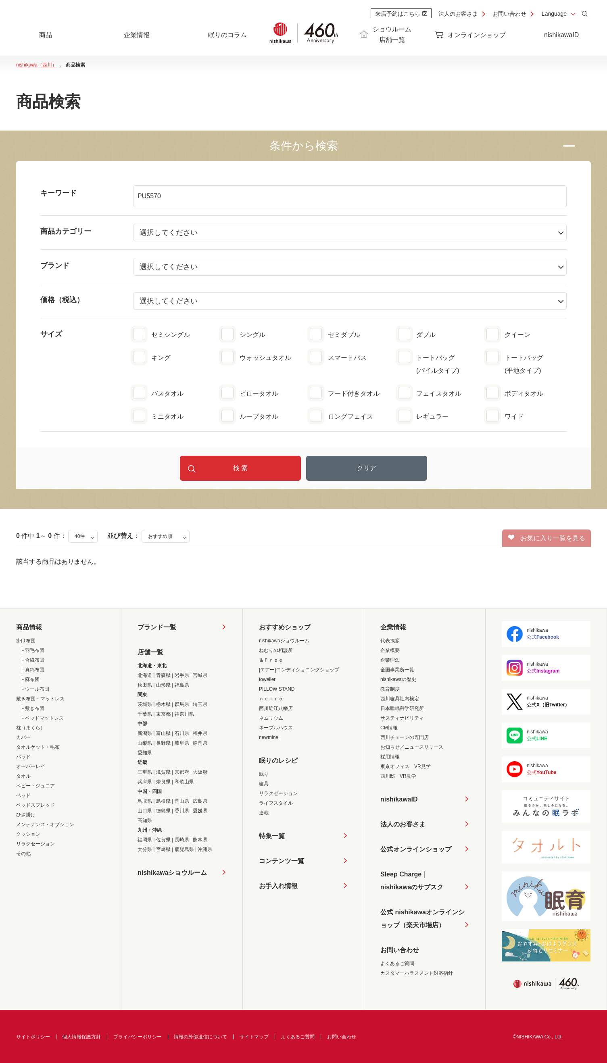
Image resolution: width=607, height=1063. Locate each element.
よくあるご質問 (397, 963)
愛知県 (145, 753)
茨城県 (145, 704)
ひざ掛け (25, 815)
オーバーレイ (30, 766)
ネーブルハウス (276, 728)
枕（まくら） (30, 728)
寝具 (264, 784)
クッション (28, 834)
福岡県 (145, 840)
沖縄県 (205, 849)
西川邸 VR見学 (398, 776)
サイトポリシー (33, 1037)
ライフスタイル (276, 803)
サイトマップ (254, 1037)
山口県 (145, 811)
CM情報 (389, 728)
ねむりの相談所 (276, 650)
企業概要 (390, 650)
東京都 (163, 714)
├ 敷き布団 (32, 708)
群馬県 (182, 704)
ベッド (23, 795)
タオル (23, 776)
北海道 (145, 675)
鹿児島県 (184, 849)
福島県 (182, 685)
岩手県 (182, 675)
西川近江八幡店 (276, 708)
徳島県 (163, 811)
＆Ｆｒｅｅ (271, 660)
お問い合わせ (509, 13)
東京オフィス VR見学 (405, 766)
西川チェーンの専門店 (404, 737)
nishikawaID (561, 34)
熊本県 (200, 840)
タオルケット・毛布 (38, 747)
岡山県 (182, 801)
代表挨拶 (390, 641)
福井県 (200, 733)
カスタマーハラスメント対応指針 (416, 973)
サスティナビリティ (402, 718)
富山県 (163, 733)
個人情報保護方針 (81, 1037)
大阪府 (200, 772)
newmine (268, 737)
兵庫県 (145, 782)
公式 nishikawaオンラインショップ (422, 920)
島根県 (163, 801)
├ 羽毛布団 (32, 650)
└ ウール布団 (34, 689)
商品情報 (29, 627)
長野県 (163, 743)
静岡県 (200, 743)
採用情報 (390, 757)
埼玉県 (200, 704)
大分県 (145, 849)
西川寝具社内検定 (399, 699)
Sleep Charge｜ (411, 882)
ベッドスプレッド (35, 805)
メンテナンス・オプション (45, 824)
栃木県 (163, 704)
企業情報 (393, 627)
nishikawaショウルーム (172, 872)
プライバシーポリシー (137, 1037)
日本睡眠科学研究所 (402, 708)
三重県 (145, 772)
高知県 (145, 820)
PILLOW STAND (276, 689)
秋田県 (145, 685)
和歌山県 (184, 782)
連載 (264, 813)
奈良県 (163, 782)
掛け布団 (25, 641)
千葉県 (145, 714)
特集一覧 (272, 836)
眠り (264, 774)
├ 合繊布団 (32, 660)
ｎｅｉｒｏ (271, 699)
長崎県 (182, 840)
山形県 (163, 685)
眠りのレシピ (278, 760)
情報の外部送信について (200, 1037)
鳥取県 (145, 801)
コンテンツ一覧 (281, 860)
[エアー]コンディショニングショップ (299, 670)
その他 (23, 853)
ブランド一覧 (157, 627)
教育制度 (390, 689)
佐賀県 (163, 840)
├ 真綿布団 (32, 670)
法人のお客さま (458, 13)
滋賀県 (163, 772)
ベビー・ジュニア (35, 786)
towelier (267, 679)
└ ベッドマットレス (42, 718)
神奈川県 (184, 714)
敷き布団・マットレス (40, 699)
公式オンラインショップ (415, 849)
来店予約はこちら (401, 13)
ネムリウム (271, 718)
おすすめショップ (285, 627)
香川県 (182, 811)
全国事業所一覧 (397, 670)
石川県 (182, 733)
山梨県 (145, 743)
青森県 (163, 675)
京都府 (182, 772)
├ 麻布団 (30, 679)
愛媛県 (200, 811)
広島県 (200, 801)
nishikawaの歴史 (398, 679)
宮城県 (200, 675)
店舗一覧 (150, 652)
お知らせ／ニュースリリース (411, 747)
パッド (23, 757)
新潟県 (145, 733)
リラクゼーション (35, 844)
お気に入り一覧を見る (546, 538)
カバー (23, 737)
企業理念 (390, 660)
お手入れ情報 (278, 885)
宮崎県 (163, 849)
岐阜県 (182, 743)
